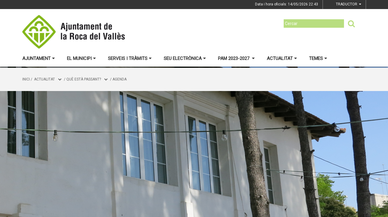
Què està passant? (83, 79)
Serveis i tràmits (130, 58)
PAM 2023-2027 (236, 58)
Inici (26, 79)
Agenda (119, 79)
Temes (318, 58)
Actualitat (282, 58)
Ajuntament (38, 58)
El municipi (81, 58)
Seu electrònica (185, 58)
